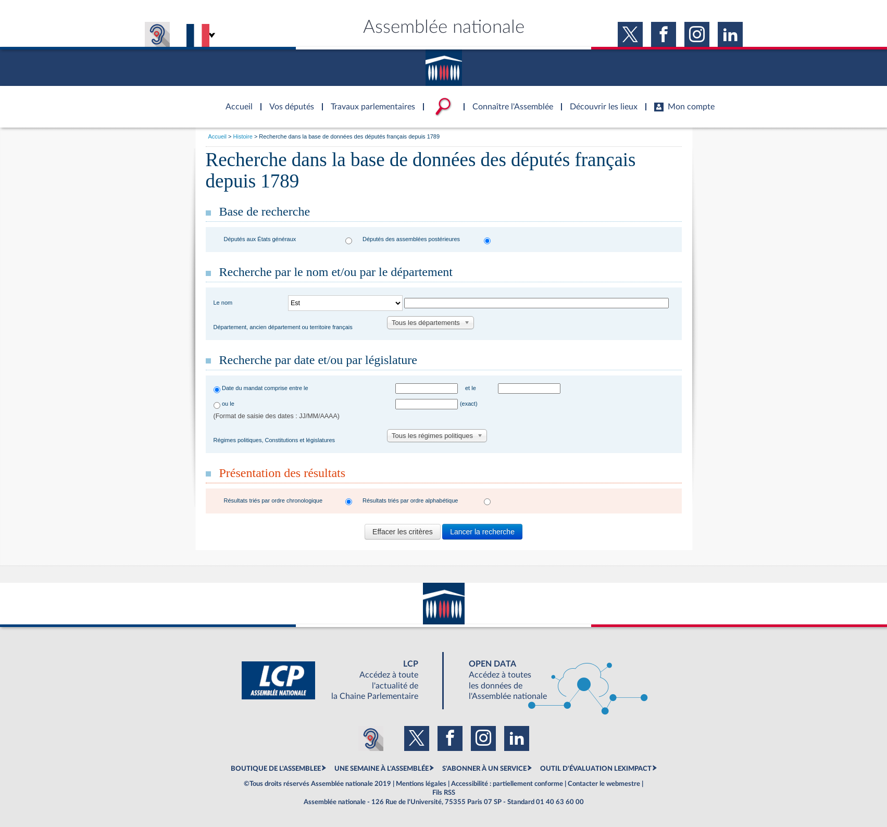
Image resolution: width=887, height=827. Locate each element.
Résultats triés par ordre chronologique (273, 500)
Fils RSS (443, 793)
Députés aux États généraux (260, 239)
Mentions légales (421, 784)
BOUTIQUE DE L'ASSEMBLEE (276, 769)
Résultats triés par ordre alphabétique (410, 500)
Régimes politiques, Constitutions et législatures (274, 440)
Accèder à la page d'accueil (235, 100)
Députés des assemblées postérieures (411, 239)
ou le (228, 403)
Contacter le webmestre (604, 784)
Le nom (223, 302)
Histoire (243, 136)
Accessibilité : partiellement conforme (507, 784)
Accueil (217, 136)
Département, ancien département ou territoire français (283, 327)
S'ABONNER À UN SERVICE (484, 769)
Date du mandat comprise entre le (265, 388)
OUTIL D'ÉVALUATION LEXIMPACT (596, 769)
